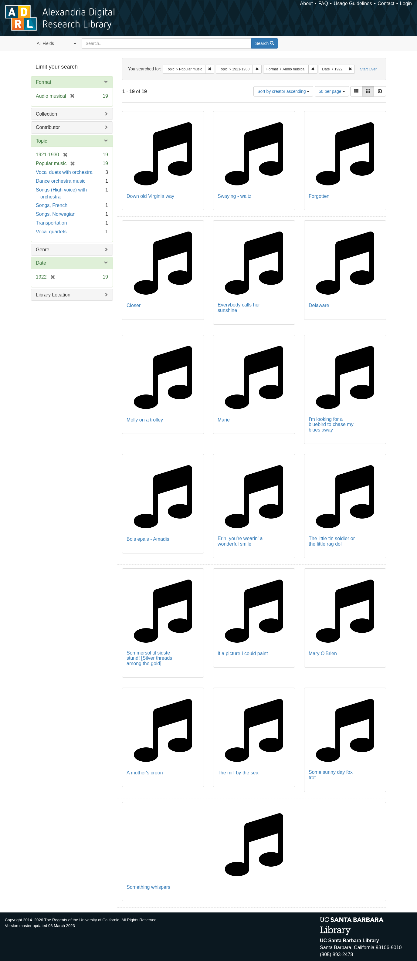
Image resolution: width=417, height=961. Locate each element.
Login (406, 3)
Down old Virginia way (150, 196)
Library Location (53, 294)
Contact (386, 3)
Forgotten (319, 196)
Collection (46, 114)
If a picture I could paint (243, 653)
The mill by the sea (238, 772)
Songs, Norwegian (56, 214)
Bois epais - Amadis (148, 539)
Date (41, 263)
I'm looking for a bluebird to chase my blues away (331, 424)
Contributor (48, 127)
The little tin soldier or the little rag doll (332, 541)
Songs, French (51, 205)
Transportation (51, 222)
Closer (134, 305)
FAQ (323, 3)
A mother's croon (145, 772)
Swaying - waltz (234, 196)
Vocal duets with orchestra (64, 172)
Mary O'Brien (323, 653)
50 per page (332, 91)
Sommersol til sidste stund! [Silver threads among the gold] (149, 658)
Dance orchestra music (61, 181)
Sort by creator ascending (283, 91)
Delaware (319, 305)
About (306, 3)
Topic (41, 141)
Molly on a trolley (145, 419)
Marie (224, 419)
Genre (42, 249)
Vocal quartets (51, 231)
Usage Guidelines (353, 3)
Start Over (368, 69)
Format (43, 82)
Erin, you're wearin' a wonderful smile (240, 541)
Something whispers (148, 887)
